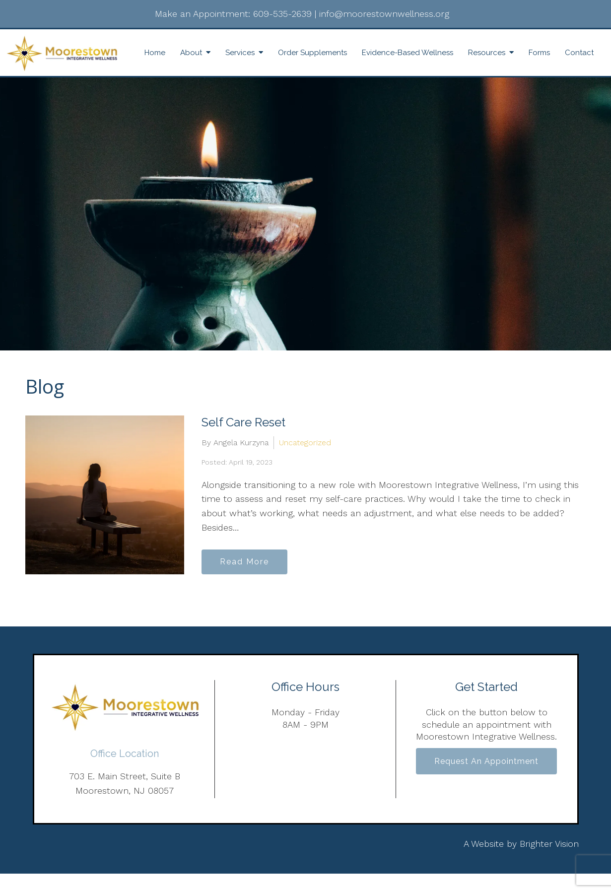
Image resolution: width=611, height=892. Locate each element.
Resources (486, 52)
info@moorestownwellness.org (384, 13)
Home (154, 52)
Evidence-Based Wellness (407, 52)
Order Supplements (312, 52)
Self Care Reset (243, 422)
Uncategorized (305, 442)
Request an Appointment (486, 761)
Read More (244, 561)
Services (240, 52)
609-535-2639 (282, 13)
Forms (539, 52)
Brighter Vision (549, 843)
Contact (579, 52)
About (191, 52)
